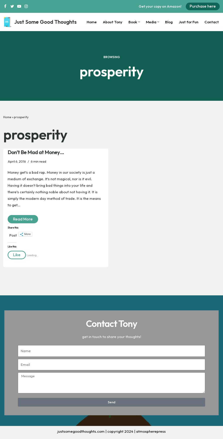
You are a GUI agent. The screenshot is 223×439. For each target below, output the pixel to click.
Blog (168, 22)
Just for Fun (188, 22)
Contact (211, 22)
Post (13, 235)
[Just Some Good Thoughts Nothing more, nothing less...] (40, 22)
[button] (138, 22)
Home (91, 22)
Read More (20, 219)
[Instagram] (26, 6)
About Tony (112, 22)
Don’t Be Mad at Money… (36, 152)
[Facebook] (5, 6)
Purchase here (203, 6)
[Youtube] (19, 6)
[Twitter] (12, 6)
